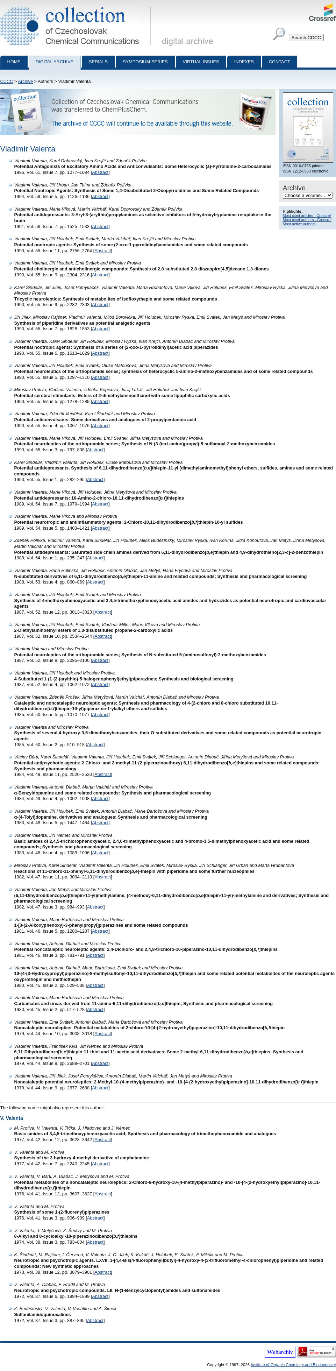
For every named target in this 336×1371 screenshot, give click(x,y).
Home (14, 61)
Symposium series (145, 61)
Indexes (244, 61)
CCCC (6, 81)
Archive (25, 81)
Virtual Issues (201, 61)
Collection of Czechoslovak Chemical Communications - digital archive (77, 6)
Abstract (100, 172)
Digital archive (54, 61)
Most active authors (299, 224)
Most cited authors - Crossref (307, 220)
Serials (98, 61)
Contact (279, 61)
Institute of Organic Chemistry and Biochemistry (293, 1365)
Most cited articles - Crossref (307, 215)
